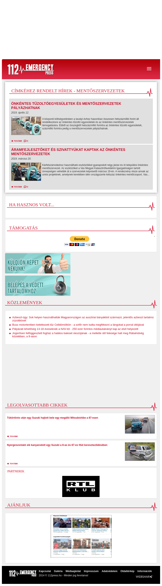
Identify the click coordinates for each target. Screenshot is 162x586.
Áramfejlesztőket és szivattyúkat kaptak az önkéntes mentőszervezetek (68, 152)
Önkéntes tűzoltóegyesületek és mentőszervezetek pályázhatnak (66, 106)
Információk (145, 571)
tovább (18, 141)
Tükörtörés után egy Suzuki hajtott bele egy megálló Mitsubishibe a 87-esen (52, 417)
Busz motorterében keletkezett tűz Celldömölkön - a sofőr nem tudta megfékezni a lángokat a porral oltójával (78, 324)
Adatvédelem (109, 571)
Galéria (58, 571)
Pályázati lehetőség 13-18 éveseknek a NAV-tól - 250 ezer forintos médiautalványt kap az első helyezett (75, 329)
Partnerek (15, 471)
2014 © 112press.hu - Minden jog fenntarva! (63, 575)
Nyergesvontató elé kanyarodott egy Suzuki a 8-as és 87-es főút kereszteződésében (57, 445)
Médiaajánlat (73, 571)
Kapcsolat (45, 571)
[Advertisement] (81, 29)
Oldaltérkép (127, 571)
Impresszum (91, 571)
